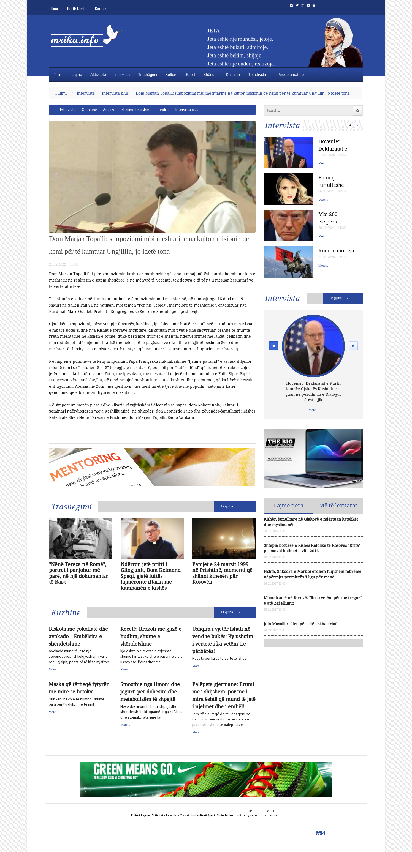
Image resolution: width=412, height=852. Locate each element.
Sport (190, 74)
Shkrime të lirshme (136, 110)
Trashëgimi (147, 74)
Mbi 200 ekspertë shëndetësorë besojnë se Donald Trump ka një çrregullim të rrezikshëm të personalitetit (335, 218)
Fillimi (53, 9)
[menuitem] (68, 110)
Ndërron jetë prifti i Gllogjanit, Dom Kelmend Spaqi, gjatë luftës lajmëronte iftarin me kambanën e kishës (151, 576)
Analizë (109, 110)
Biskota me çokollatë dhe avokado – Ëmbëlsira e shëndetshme (78, 636)
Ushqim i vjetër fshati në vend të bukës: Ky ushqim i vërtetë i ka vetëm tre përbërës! (222, 640)
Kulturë (171, 74)
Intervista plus (115, 93)
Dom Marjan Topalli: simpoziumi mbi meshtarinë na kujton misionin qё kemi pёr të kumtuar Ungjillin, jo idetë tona (243, 93)
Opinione (89, 110)
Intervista (122, 74)
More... (53, 669)
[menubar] (131, 110)
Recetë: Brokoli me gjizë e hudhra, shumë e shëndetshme (150, 636)
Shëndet (210, 74)
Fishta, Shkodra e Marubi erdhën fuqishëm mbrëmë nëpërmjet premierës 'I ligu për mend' (312, 574)
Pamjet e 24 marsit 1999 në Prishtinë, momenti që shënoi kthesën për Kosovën (222, 573)
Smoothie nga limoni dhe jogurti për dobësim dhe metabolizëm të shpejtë (150, 691)
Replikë (164, 110)
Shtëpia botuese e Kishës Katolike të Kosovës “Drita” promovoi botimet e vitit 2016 (312, 548)
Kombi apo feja (336, 250)
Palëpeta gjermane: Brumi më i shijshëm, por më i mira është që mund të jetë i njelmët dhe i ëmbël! (224, 695)
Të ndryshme (259, 74)
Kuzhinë (233, 74)
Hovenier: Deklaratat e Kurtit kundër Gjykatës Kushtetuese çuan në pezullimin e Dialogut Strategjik (334, 145)
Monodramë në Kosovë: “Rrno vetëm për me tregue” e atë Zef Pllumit (313, 600)
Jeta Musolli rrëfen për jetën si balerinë (300, 623)
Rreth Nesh (76, 9)
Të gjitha (227, 506)
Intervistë (68, 110)
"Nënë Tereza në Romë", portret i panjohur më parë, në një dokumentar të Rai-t (78, 573)
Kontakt (101, 9)
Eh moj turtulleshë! (332, 181)
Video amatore (291, 74)
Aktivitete (98, 74)
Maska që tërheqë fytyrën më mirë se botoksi (79, 688)
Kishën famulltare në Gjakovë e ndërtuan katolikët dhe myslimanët (311, 522)
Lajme (77, 74)
